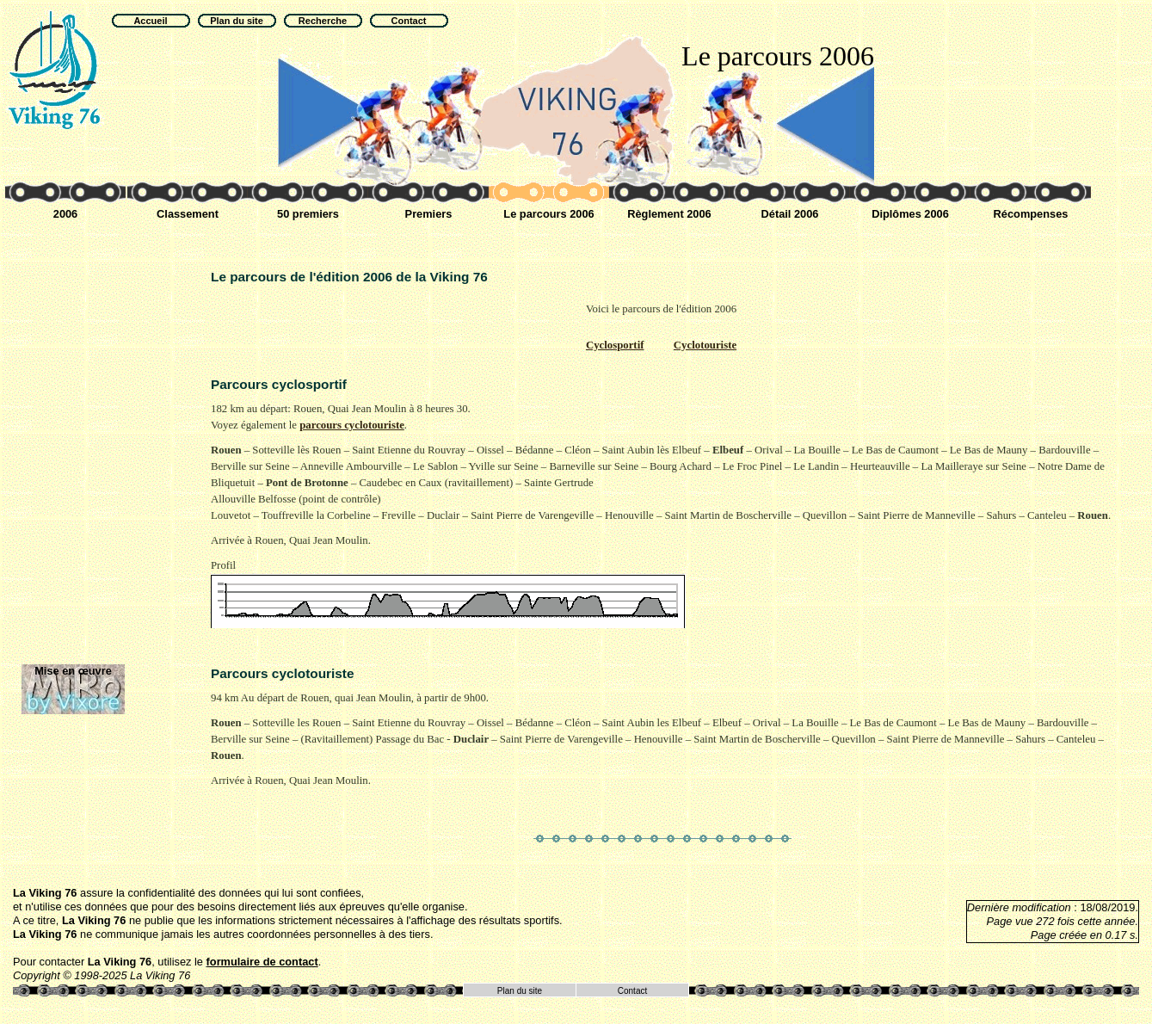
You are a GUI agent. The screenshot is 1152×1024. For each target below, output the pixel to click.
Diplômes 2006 (910, 213)
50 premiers (308, 213)
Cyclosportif (615, 345)
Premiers (429, 213)
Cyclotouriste (705, 345)
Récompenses (1031, 213)
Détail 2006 (790, 213)
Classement (188, 213)
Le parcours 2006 (548, 213)
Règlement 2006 (669, 213)
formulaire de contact (262, 961)
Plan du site (519, 991)
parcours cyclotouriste (351, 425)
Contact (632, 991)
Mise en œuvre (73, 670)
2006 (65, 213)
